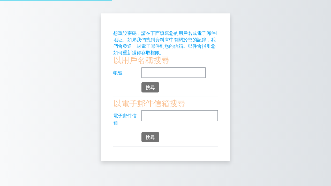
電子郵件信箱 (125, 118)
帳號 (118, 72)
